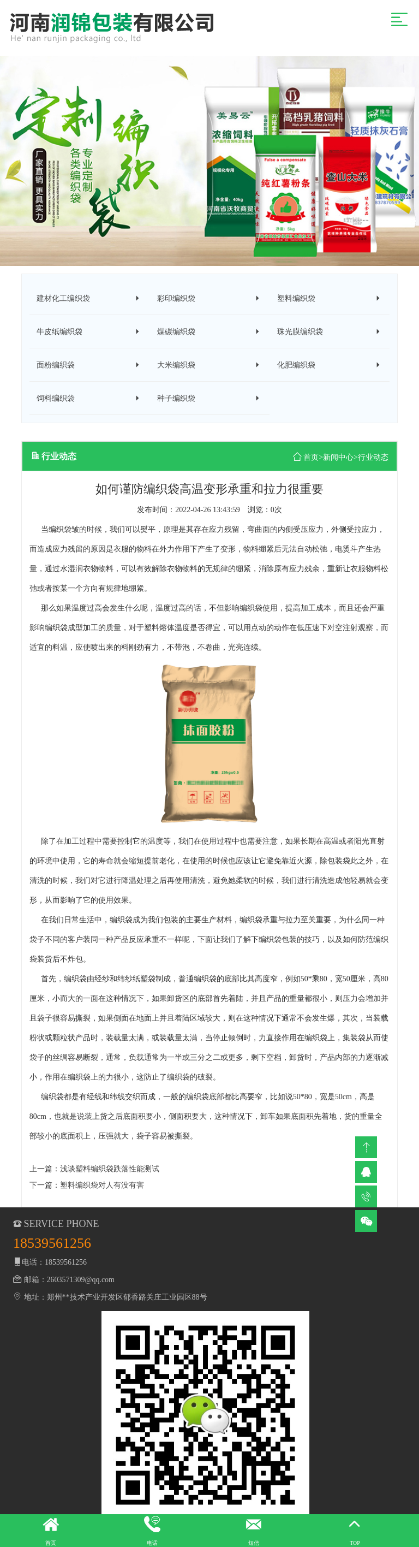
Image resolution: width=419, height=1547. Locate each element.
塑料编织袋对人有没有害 (102, 1188)
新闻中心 (338, 460)
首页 (311, 460)
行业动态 (373, 460)
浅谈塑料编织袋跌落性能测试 (109, 1172)
